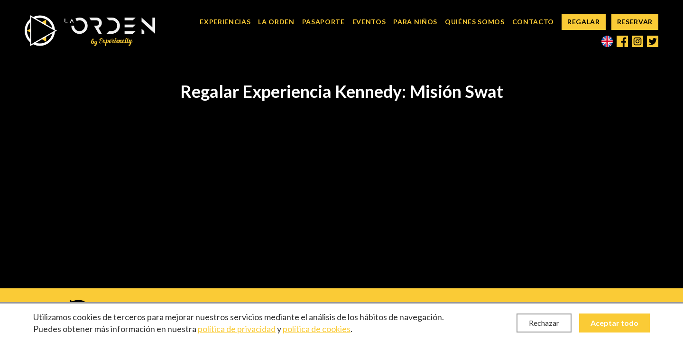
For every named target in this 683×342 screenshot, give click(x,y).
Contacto (533, 22)
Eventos (369, 22)
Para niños (415, 22)
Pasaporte (323, 22)
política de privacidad (237, 328)
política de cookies (317, 328)
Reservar (635, 22)
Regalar (583, 22)
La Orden (276, 22)
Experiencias (225, 22)
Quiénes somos (475, 22)
